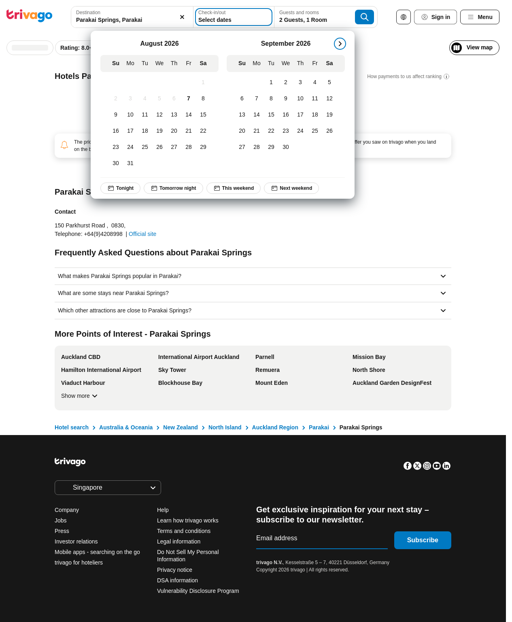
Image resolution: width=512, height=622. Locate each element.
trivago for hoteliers (79, 562)
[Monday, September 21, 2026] (256, 131)
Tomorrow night (173, 188)
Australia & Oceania (126, 427)
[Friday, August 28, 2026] (188, 147)
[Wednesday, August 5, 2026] (159, 98)
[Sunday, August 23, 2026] (115, 147)
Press (62, 531)
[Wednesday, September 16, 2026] (285, 115)
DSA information (177, 580)
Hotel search (72, 427)
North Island (225, 427)
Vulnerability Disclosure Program (198, 591)
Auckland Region (275, 427)
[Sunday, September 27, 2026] (242, 147)
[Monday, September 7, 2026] (256, 98)
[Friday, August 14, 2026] (188, 115)
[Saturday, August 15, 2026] (203, 115)
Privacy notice (174, 570)
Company (67, 510)
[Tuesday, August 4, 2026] (145, 98)
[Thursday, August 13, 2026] (174, 115)
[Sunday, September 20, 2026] (242, 131)
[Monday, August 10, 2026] (130, 115)
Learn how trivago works (188, 520)
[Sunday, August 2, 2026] (115, 98)
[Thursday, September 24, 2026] (300, 131)
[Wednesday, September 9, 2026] (285, 98)
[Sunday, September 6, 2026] (242, 98)
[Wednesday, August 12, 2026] (159, 115)
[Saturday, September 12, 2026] (329, 98)
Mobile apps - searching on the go (97, 552)
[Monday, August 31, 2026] (130, 163)
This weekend (233, 188)
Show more (80, 396)
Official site (142, 234)
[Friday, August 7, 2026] (188, 98)
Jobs (61, 520)
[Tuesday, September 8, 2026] (271, 98)
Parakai (319, 427)
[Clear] (182, 17)
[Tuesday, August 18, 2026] (145, 131)
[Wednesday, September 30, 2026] (285, 147)
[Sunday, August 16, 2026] (115, 131)
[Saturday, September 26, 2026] (329, 131)
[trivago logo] (29, 17)
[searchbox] (132, 20)
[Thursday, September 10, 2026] (300, 98)
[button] (132, 17)
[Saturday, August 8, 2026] (203, 98)
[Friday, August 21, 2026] (188, 131)
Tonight (120, 188)
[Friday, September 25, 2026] (315, 131)
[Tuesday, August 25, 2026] (145, 147)
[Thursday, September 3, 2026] (300, 82)
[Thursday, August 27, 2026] (174, 147)
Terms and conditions (183, 531)
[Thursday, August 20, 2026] (174, 131)
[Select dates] (233, 17)
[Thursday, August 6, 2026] (174, 98)
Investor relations (76, 541)
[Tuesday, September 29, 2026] (271, 147)
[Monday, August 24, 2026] (130, 147)
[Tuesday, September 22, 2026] (271, 131)
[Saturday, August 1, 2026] (203, 82)
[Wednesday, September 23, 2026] (285, 131)
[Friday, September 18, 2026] (315, 115)
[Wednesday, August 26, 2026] (159, 147)
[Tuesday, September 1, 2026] (271, 82)
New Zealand (180, 427)
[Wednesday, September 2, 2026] (285, 82)
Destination (88, 12)
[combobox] (132, 17)
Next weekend (291, 188)
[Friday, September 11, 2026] (315, 98)
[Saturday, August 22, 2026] (203, 131)
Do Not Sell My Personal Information (188, 556)
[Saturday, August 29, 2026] (203, 147)
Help (163, 510)
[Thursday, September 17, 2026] (300, 115)
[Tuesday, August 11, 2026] (145, 115)
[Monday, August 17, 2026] (130, 131)
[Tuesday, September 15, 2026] (271, 115)
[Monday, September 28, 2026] (256, 147)
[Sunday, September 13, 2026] (242, 115)
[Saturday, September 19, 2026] (329, 115)
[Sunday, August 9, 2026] (115, 115)
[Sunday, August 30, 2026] (115, 163)
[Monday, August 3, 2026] (130, 98)
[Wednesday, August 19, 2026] (159, 131)
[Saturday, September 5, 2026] (329, 82)
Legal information (178, 541)
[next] (340, 44)
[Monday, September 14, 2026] (256, 115)
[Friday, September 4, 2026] (315, 82)
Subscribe (422, 540)
